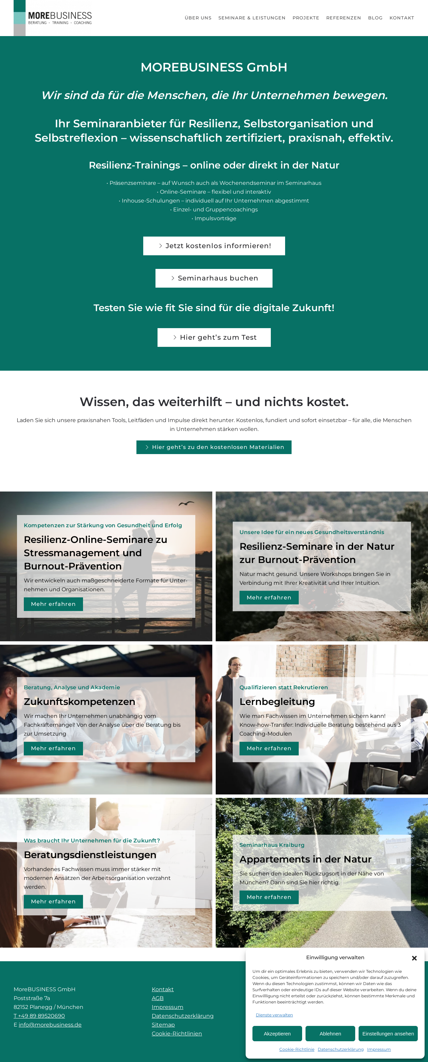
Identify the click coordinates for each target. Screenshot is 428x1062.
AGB (158, 998)
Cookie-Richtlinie (296, 1049)
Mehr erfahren (53, 604)
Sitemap (163, 1024)
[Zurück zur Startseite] (53, 18)
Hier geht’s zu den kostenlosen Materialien (214, 447)
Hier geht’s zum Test (214, 337)
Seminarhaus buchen (214, 278)
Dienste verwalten (274, 1014)
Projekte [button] (306, 17)
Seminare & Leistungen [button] (252, 17)
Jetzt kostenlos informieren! (214, 246)
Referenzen (343, 17)
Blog (375, 17)
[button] (414, 957)
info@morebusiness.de (50, 1024)
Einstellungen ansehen (388, 1033)
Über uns (198, 17)
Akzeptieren (277, 1033)
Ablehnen (330, 1033)
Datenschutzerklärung (341, 1049)
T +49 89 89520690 (39, 1016)
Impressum (379, 1049)
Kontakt (402, 17)
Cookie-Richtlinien (177, 1033)
